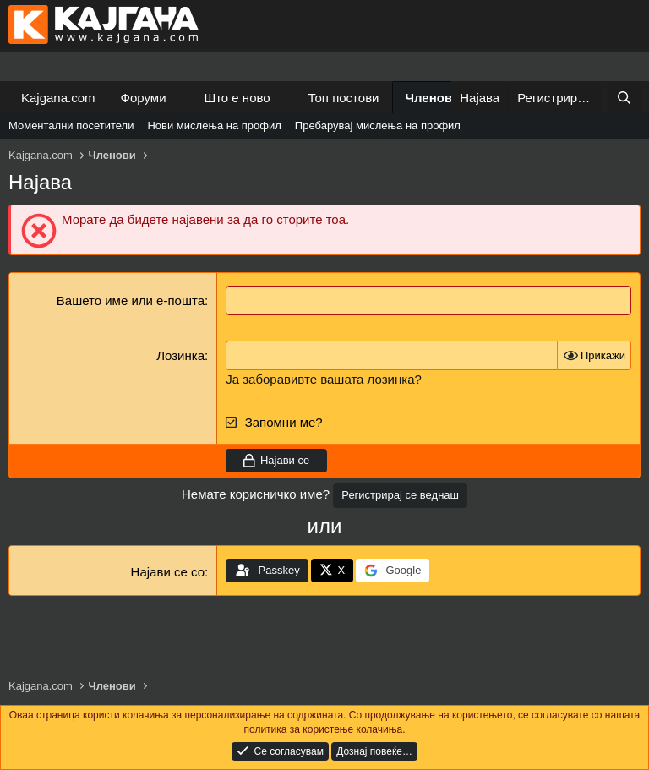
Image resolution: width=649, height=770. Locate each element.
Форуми (143, 97)
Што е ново (237, 97)
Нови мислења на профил (214, 125)
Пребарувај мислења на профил (378, 125)
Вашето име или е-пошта (131, 300)
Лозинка (180, 355)
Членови (433, 97)
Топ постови (343, 97)
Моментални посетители (71, 125)
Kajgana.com (58, 97)
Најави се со (168, 572)
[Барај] (624, 97)
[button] (179, 97)
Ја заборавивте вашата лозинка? (324, 379)
